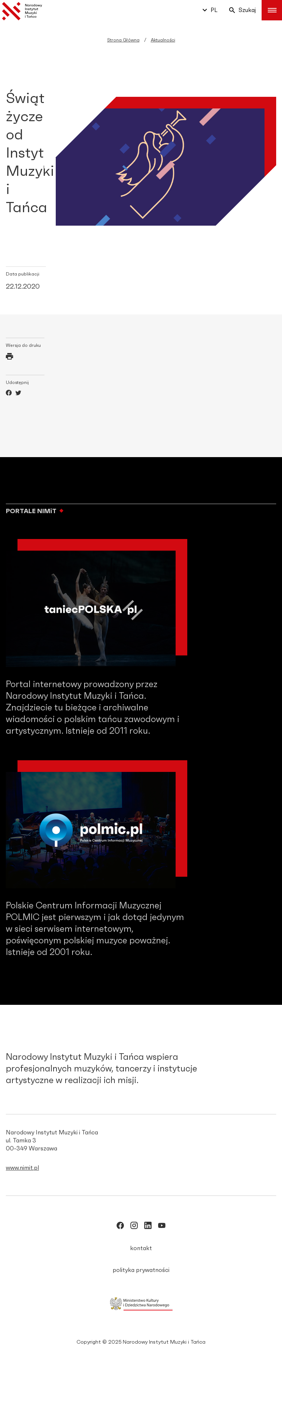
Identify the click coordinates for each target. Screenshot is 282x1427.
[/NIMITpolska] (120, 1227)
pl (210, 10)
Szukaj (242, 10)
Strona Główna (123, 40)
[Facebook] (9, 394)
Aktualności (163, 40)
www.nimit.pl (22, 1168)
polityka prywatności (141, 1270)
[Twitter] (18, 394)
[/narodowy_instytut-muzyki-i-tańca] (148, 1227)
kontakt (141, 1248)
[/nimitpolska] (134, 1227)
